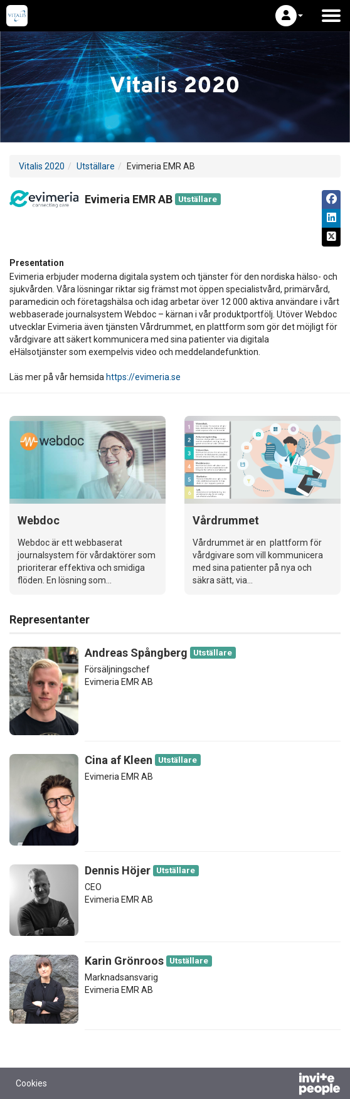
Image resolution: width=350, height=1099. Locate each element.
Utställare (96, 166)
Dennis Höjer (118, 870)
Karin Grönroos (124, 960)
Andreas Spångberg (136, 652)
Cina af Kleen (118, 760)
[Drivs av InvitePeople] (286, 1085)
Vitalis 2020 (42, 166)
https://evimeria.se (143, 377)
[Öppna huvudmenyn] (331, 15)
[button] (289, 15)
